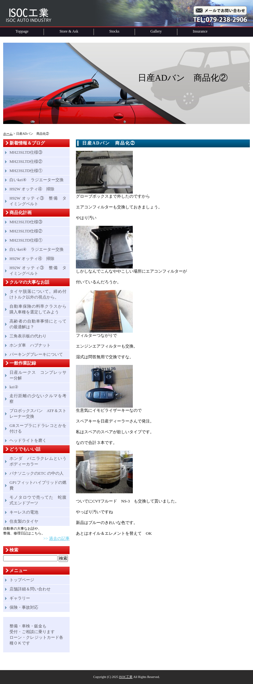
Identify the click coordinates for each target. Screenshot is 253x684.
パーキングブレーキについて (36, 354)
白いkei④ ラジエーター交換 (36, 179)
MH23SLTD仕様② (25, 161)
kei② (13, 387)
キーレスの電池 (23, 512)
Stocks (114, 31)
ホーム (8, 133)
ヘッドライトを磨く (27, 440)
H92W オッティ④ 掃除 (31, 189)
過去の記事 (59, 538)
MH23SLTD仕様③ (25, 152)
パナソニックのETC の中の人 (36, 473)
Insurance (200, 31)
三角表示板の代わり (27, 336)
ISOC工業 (126, 677)
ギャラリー (19, 598)
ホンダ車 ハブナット (30, 345)
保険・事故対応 (23, 607)
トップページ (21, 579)
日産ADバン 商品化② (108, 143)
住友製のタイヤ (23, 521)
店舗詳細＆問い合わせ (30, 589)
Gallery (156, 31)
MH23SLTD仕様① (25, 170)
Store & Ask (68, 31)
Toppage (21, 31)
